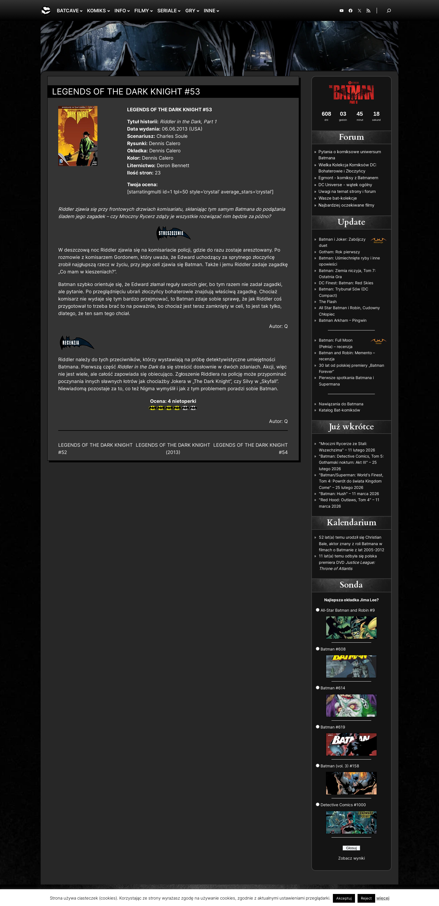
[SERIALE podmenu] (179, 10)
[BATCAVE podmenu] (81, 10)
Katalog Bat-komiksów (339, 410)
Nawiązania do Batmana (341, 403)
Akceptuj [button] (344, 898)
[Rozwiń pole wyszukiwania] (389, 10)
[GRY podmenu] (198, 10)
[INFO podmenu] (128, 10)
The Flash (328, 301)
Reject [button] (366, 898)
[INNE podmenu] (217, 10)
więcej (382, 898)
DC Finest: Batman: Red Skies (346, 282)
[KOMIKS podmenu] (108, 10)
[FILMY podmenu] (151, 10)
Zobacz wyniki (351, 858)
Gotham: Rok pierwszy (339, 251)
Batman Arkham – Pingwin (342, 320)
